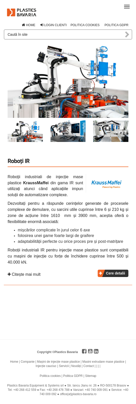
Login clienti (53, 25)
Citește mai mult (24, 274)
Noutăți (76, 366)
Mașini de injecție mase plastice (58, 361)
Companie (28, 361)
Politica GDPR (116, 25)
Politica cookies (85, 25)
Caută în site (127, 34)
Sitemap (90, 376)
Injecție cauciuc (46, 366)
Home (28, 25)
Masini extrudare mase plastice (103, 361)
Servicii (64, 366)
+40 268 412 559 (24, 390)
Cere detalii (115, 273)
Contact (88, 366)
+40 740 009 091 (96, 390)
